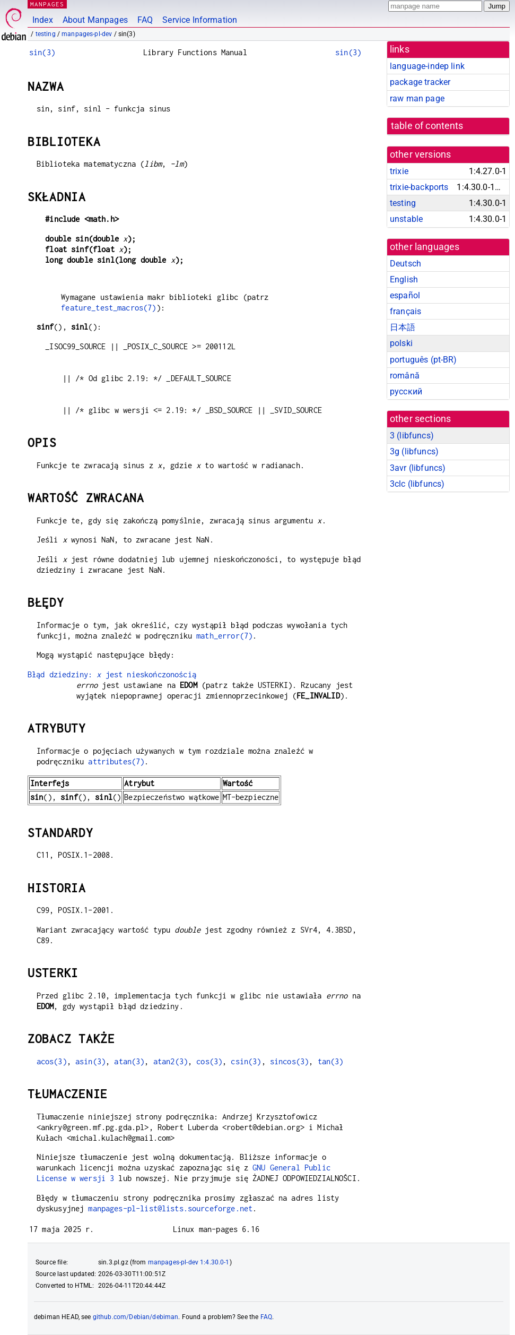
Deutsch (405, 264)
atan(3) (129, 1061)
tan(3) (331, 1061)
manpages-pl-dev (87, 34)
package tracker (420, 82)
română (405, 376)
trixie (399, 171)
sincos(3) (289, 1061)
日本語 (402, 327)
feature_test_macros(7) (108, 307)
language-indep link (427, 66)
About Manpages (95, 20)
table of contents (427, 125)
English (404, 279)
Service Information (199, 20)
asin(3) (90, 1061)
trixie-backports (419, 187)
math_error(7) (224, 635)
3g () (414, 451)
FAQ (145, 20)
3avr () (418, 468)
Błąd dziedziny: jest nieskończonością (112, 674)
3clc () (417, 484)
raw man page (417, 98)
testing (46, 34)
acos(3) (52, 1061)
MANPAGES (47, 4)
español (405, 295)
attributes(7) (116, 761)
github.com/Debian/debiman (136, 1317)
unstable (406, 219)
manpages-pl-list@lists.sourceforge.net (170, 1208)
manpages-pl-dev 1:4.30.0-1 (189, 1262)
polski (401, 343)
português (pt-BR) (423, 360)
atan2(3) (170, 1061)
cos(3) (209, 1061)
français (405, 311)
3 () (412, 435)
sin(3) (42, 52)
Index (42, 20)
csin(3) (246, 1061)
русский (406, 391)
